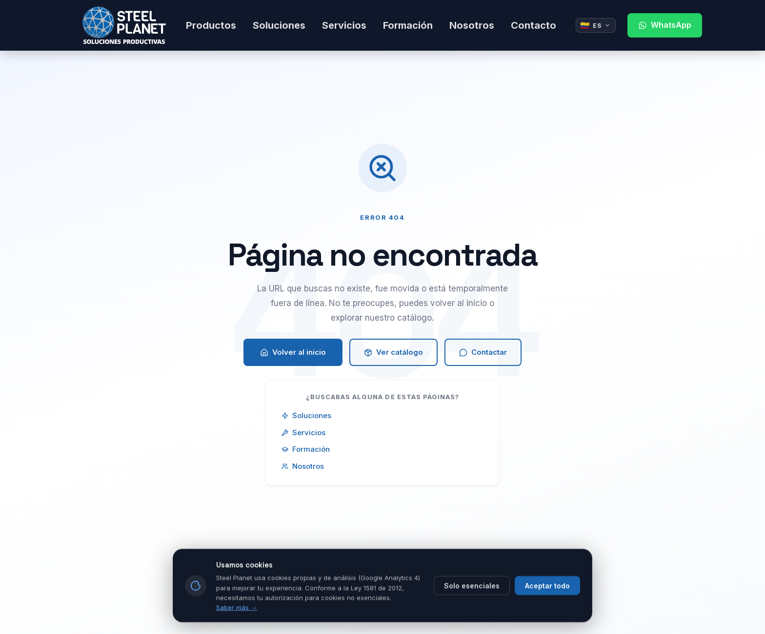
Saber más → (236, 622)
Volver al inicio (293, 352)
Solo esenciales (472, 601)
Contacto (533, 25)
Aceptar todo (547, 601)
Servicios (344, 25)
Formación (408, 25)
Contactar (483, 352)
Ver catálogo (393, 352)
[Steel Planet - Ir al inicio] (124, 25)
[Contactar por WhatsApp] (664, 25)
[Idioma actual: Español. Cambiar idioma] (596, 25)
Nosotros (471, 25)
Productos (211, 25)
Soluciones (279, 25)
